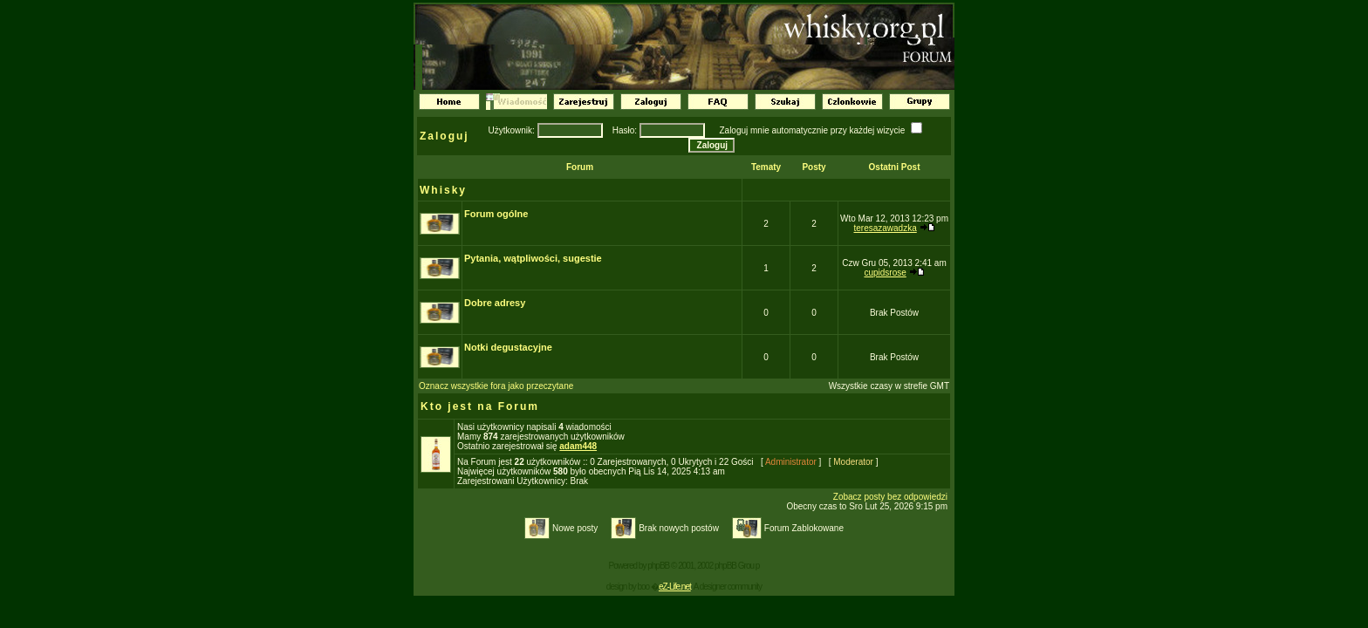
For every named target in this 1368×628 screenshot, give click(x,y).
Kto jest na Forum (480, 406)
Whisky (443, 190)
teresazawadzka (884, 228)
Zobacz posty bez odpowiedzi (890, 497)
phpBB (658, 565)
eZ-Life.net (675, 586)
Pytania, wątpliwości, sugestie (533, 258)
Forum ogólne (496, 213)
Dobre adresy (494, 302)
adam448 (578, 446)
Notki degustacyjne (508, 347)
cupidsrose (885, 272)
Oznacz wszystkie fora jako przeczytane (496, 386)
